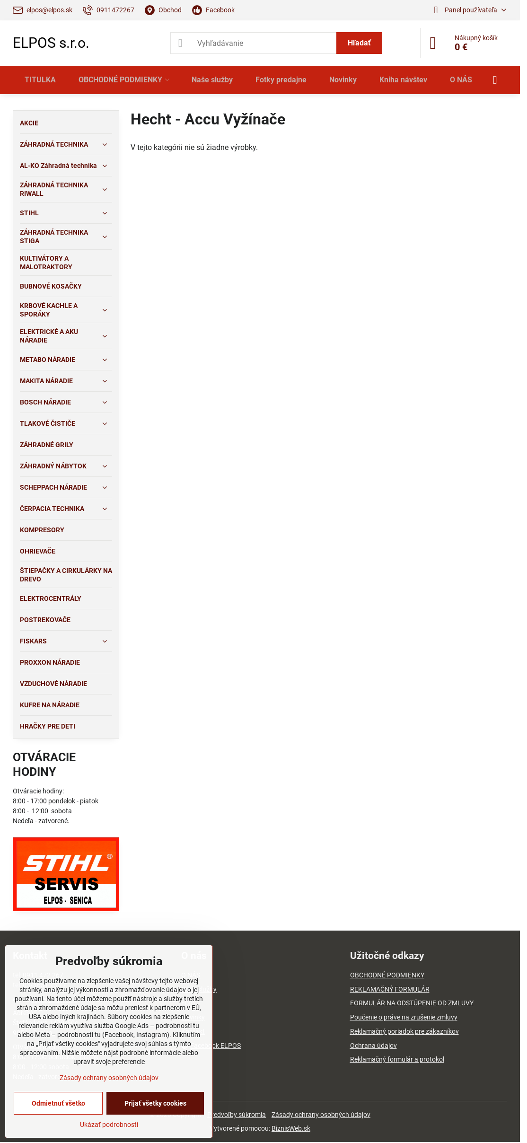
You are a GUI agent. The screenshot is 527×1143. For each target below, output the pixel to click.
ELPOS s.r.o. (51, 43)
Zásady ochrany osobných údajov (321, 1114)
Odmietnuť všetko (58, 1103)
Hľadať (359, 42)
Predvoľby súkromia (236, 1114)
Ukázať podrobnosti (109, 1124)
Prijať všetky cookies (155, 1103)
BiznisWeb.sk (291, 1128)
